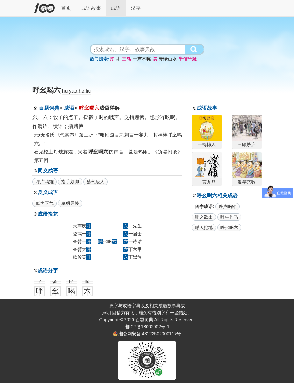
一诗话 (132, 241)
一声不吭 (142, 58)
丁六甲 (132, 249)
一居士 (132, 234)
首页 (66, 8)
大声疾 (82, 226)
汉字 (136, 8)
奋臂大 (82, 249)
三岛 (126, 58)
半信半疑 (187, 58)
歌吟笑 (82, 257)
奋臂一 (82, 241)
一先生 (132, 226)
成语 (116, 8)
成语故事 (91, 8)
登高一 (82, 234)
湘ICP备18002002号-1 (147, 326)
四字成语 (204, 206)
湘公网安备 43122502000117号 (149, 333)
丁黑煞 (132, 257)
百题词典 (49, 108)
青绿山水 (168, 58)
